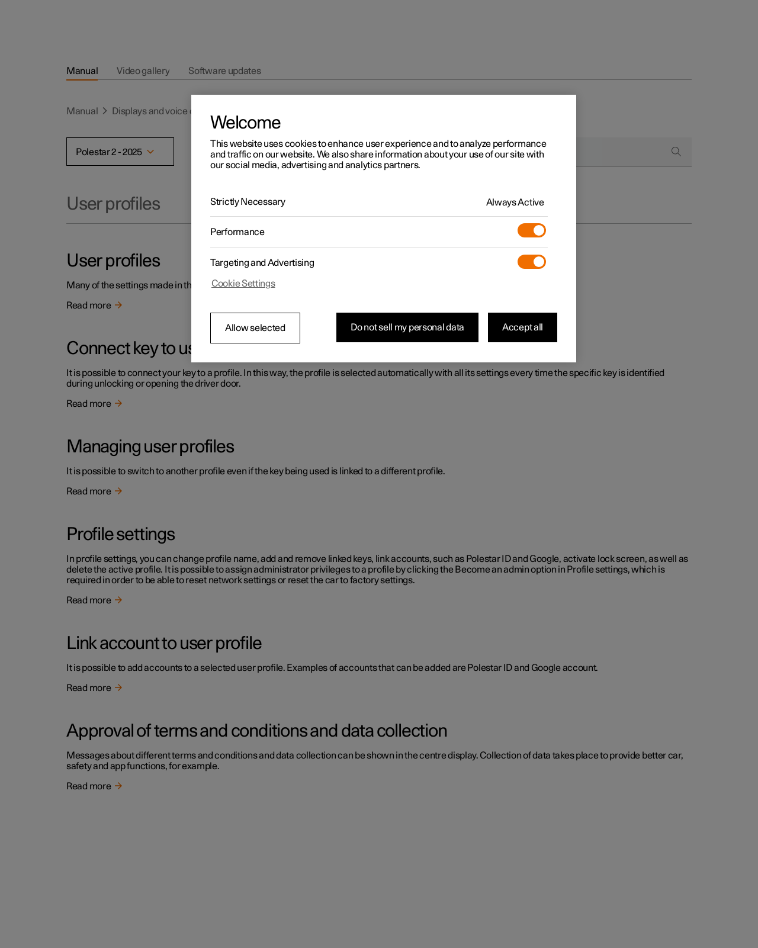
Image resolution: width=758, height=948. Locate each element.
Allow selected (255, 328)
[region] (383, 228)
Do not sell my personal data (407, 327)
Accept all (522, 327)
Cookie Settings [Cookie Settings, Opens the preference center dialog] (243, 283)
